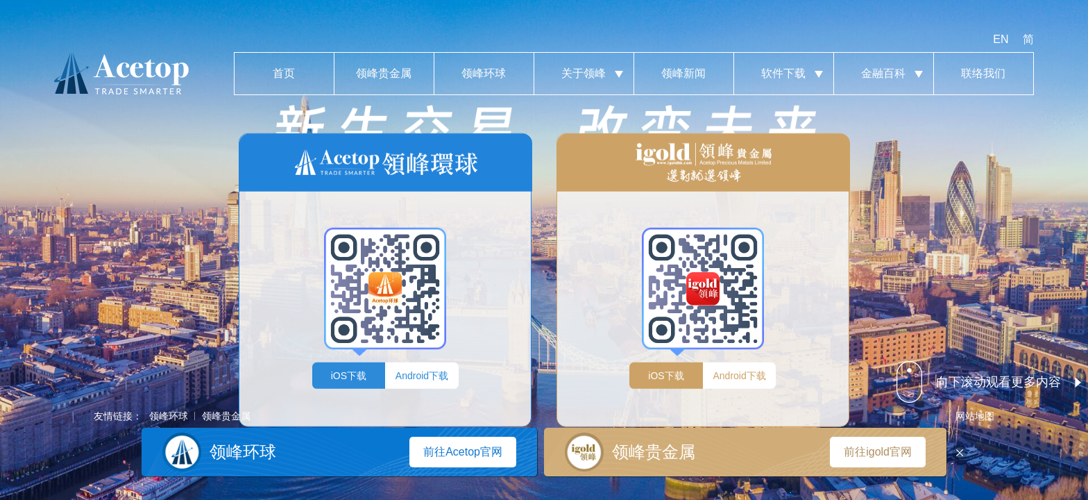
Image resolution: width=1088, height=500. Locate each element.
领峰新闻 (684, 73)
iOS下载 (348, 375)
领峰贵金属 (384, 73)
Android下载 (422, 375)
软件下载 (783, 73)
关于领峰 (584, 73)
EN (1000, 39)
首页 (284, 73)
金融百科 (883, 73)
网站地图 (974, 416)
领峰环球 (484, 73)
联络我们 (983, 73)
